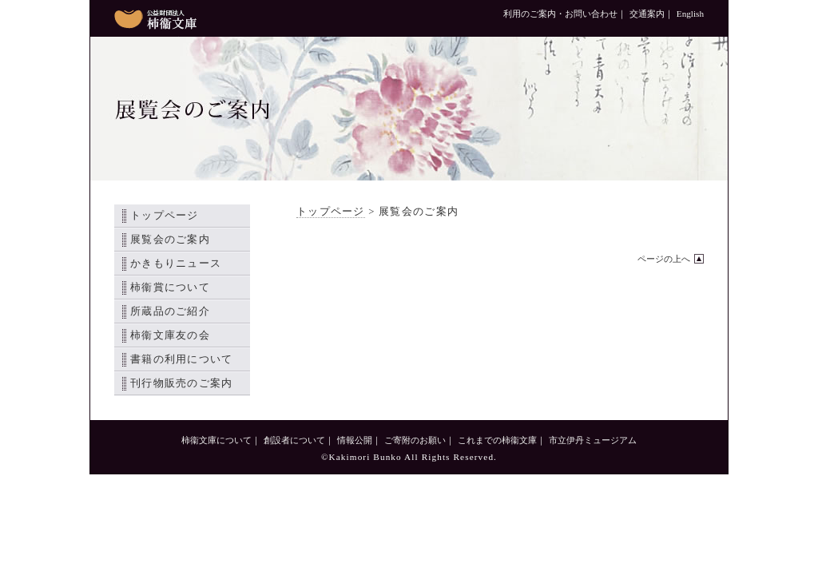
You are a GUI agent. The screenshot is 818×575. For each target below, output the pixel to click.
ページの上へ (663, 259)
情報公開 (354, 440)
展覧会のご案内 (170, 239)
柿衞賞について (170, 287)
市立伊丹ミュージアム (593, 440)
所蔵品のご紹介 (170, 311)
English (690, 13)
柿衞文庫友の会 (170, 335)
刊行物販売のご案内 (181, 383)
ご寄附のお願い (415, 440)
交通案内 (647, 13)
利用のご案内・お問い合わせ (560, 13)
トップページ (164, 215)
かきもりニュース (175, 263)
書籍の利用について (181, 359)
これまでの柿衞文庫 (497, 440)
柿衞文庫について (216, 440)
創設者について (294, 440)
